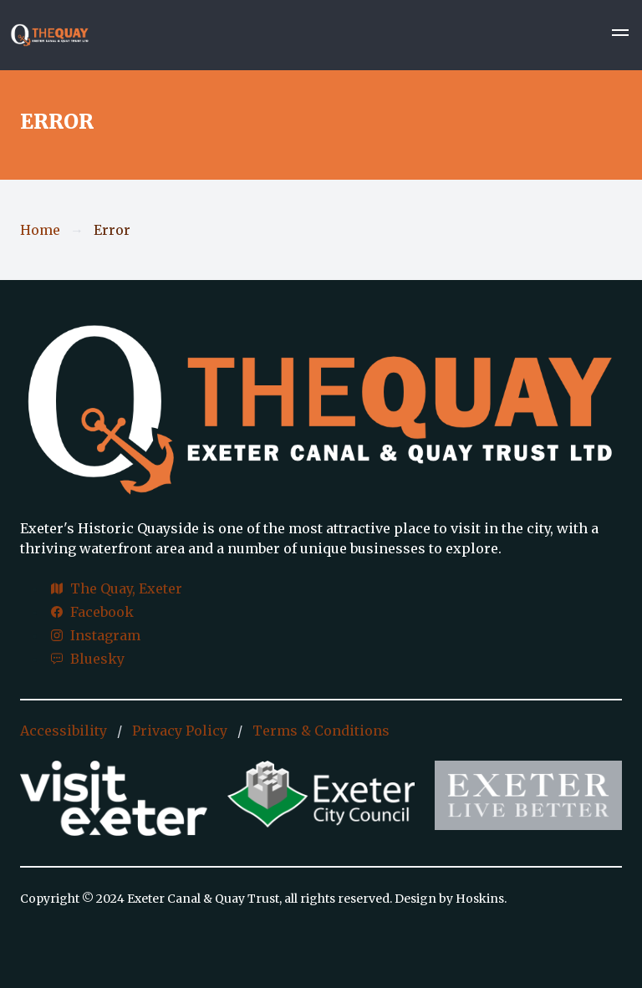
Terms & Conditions (321, 730)
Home (40, 230)
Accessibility (63, 730)
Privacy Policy (179, 730)
